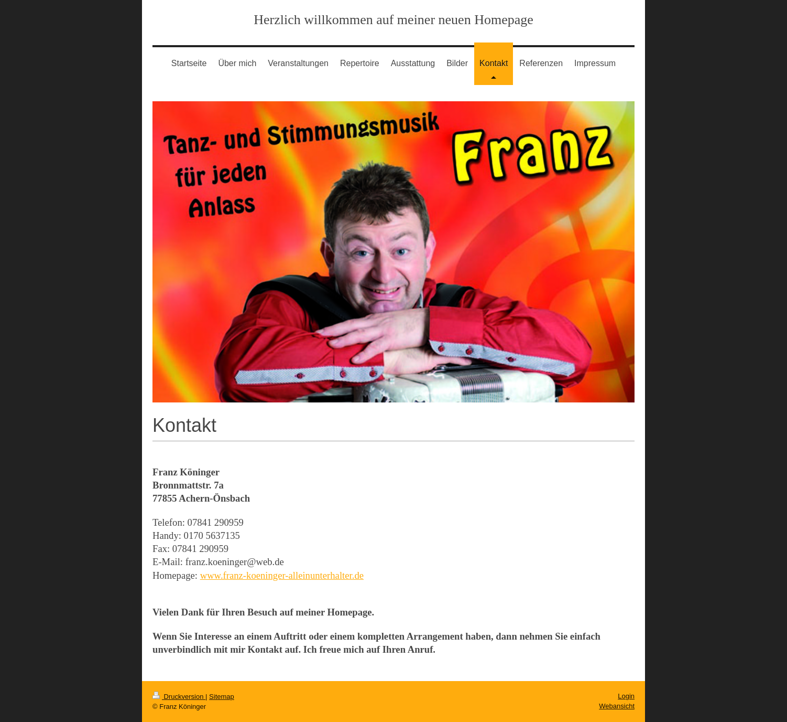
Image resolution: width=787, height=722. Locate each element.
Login (626, 696)
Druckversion (178, 696)
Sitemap (221, 696)
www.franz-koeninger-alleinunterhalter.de (282, 575)
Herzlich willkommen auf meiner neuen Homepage (393, 19)
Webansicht (617, 706)
